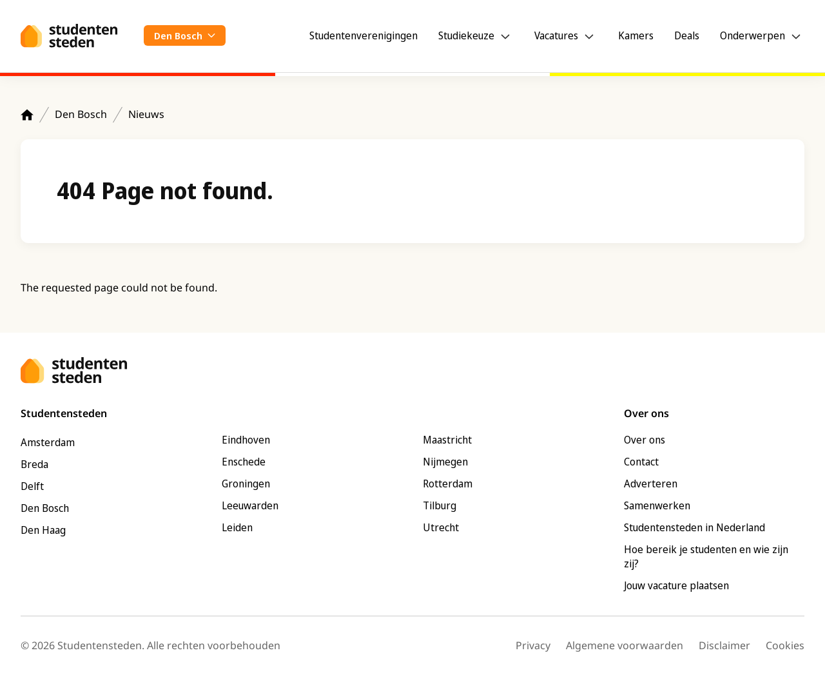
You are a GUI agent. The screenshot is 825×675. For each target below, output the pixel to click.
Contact (641, 462)
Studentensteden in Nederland (694, 527)
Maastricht (447, 440)
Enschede (244, 462)
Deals (686, 35)
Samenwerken (657, 505)
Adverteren (650, 483)
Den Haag (43, 530)
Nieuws (146, 114)
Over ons (644, 440)
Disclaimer (724, 645)
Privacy (533, 645)
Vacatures (556, 35)
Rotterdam (447, 483)
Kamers (636, 35)
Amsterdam (48, 442)
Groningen (246, 483)
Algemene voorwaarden (624, 645)
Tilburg (439, 505)
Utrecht (441, 527)
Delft (32, 486)
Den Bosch (81, 114)
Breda (34, 464)
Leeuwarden (250, 505)
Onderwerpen (752, 35)
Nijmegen (445, 462)
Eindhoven (246, 440)
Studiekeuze (466, 35)
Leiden (237, 527)
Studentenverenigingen (363, 35)
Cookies (785, 645)
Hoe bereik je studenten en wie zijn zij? (706, 556)
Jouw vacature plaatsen (676, 585)
